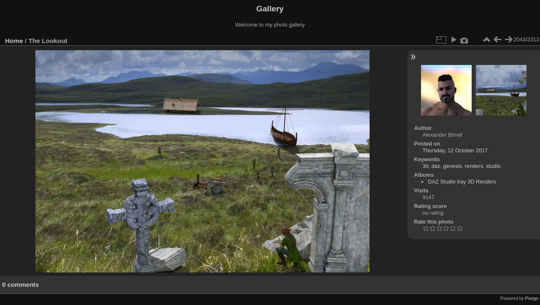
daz (436, 166)
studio (493, 166)
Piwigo (531, 298)
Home (14, 40)
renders (474, 166)
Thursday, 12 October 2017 (455, 150)
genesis (452, 166)
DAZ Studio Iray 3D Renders (462, 181)
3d (425, 166)
